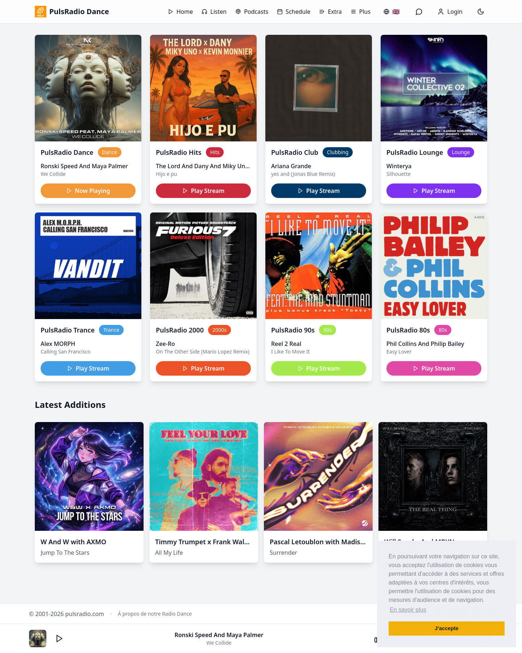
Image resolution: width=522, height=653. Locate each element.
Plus (360, 12)
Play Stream (203, 191)
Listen (214, 12)
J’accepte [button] (447, 628)
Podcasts (251, 12)
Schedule (293, 12)
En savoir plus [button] (408, 610)
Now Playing (88, 191)
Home (180, 12)
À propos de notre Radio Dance (155, 613)
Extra (330, 12)
